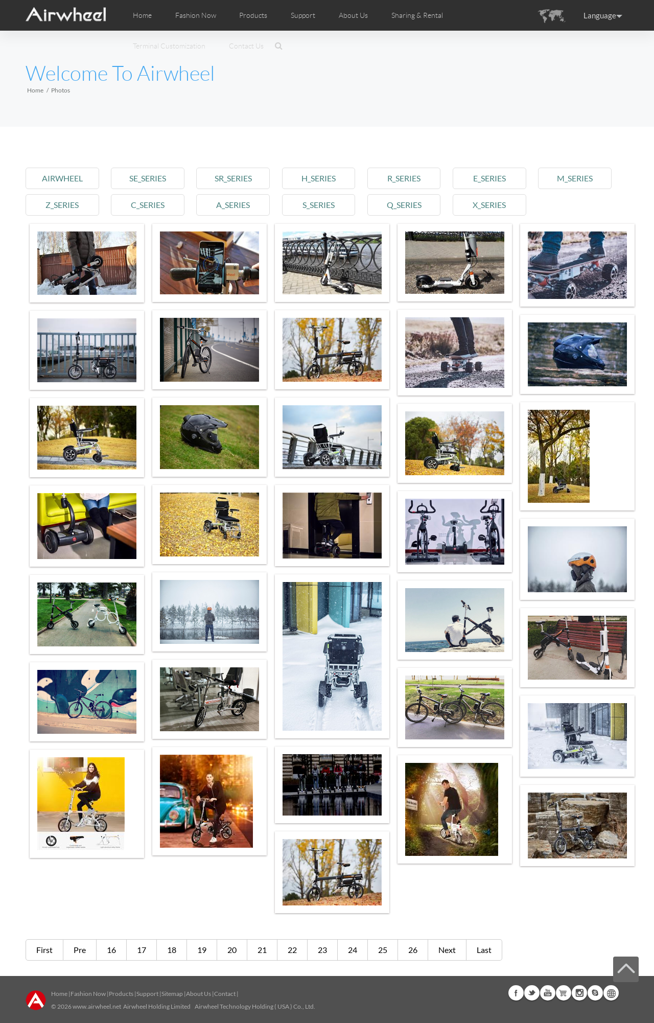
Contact (225, 993)
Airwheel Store (563, 993)
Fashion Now (88, 993)
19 (201, 950)
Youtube (547, 993)
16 (111, 950)
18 (171, 950)
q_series (404, 205)
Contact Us (246, 46)
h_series (318, 178)
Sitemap (172, 993)
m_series (575, 178)
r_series (404, 178)
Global (611, 993)
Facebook (516, 993)
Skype (595, 993)
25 (382, 950)
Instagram (579, 993)
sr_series (233, 178)
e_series (489, 178)
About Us (198, 993)
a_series (233, 205)
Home (142, 15)
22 (292, 950)
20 (232, 950)
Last (484, 950)
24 (352, 950)
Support (303, 15)
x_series (489, 205)
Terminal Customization (169, 46)
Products (253, 15)
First (44, 950)
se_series (147, 178)
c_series (148, 205)
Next (447, 950)
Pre (80, 950)
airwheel (62, 178)
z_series (62, 205)
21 (262, 950)
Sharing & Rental (417, 15)
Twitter (532, 993)
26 (412, 950)
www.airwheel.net (97, 1006)
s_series (318, 205)
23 (322, 950)
